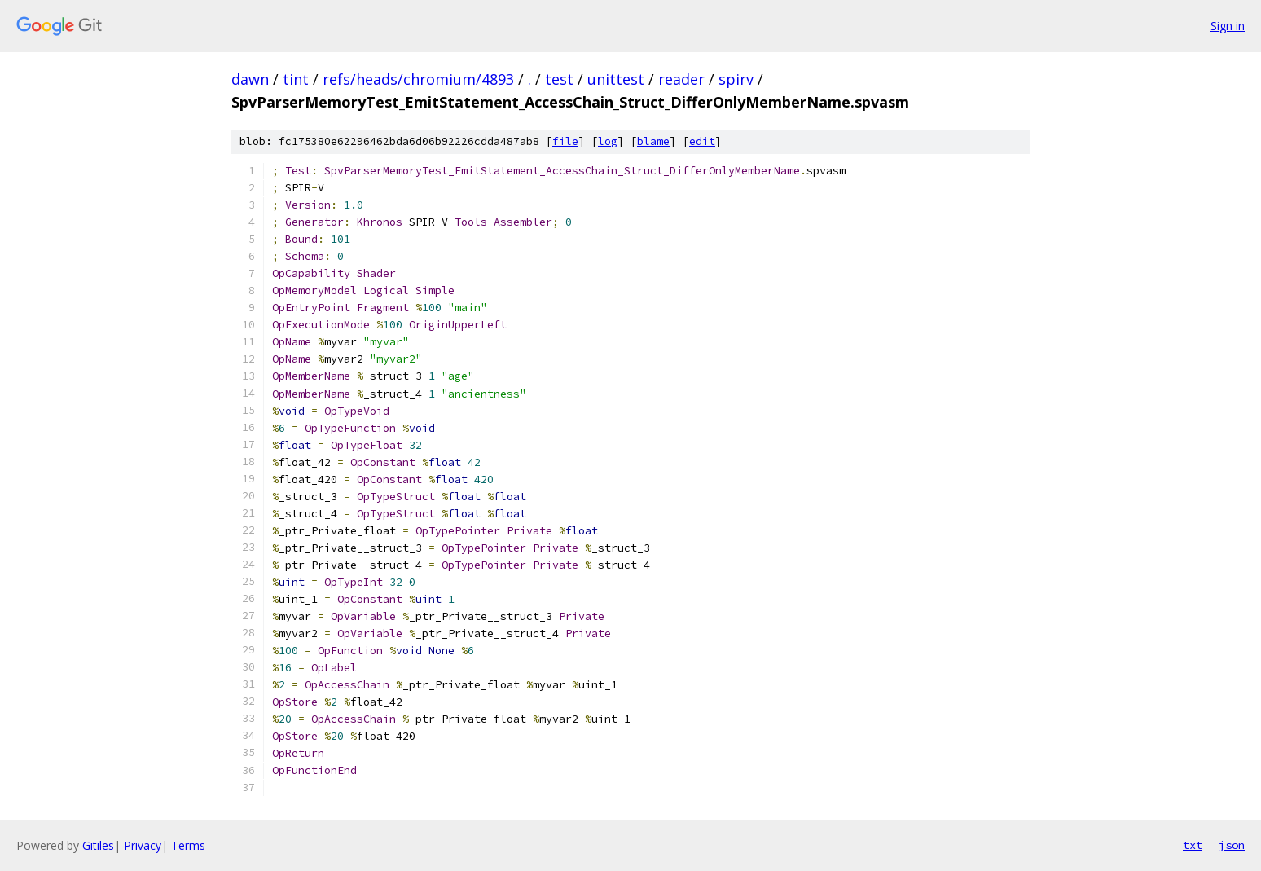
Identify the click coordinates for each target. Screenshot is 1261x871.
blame (653, 141)
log (607, 141)
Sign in (1227, 25)
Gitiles (98, 845)
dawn (250, 79)
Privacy (142, 845)
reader (681, 79)
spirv (736, 79)
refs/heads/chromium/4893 (418, 79)
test (559, 79)
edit (702, 141)
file (565, 141)
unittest (615, 79)
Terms (188, 845)
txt (1192, 845)
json (1232, 845)
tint (296, 79)
